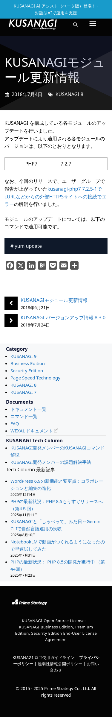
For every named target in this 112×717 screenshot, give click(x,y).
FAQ (14, 423)
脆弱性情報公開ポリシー (60, 663)
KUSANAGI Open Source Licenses (54, 620)
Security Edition (26, 370)
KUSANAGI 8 (69, 94)
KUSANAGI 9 (23, 356)
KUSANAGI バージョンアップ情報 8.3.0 (63, 317)
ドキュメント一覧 (28, 409)
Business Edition (27, 363)
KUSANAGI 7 (23, 392)
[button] (75, 25)
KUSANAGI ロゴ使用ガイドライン (44, 657)
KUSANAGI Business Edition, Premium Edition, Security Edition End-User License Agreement (56, 633)
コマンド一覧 (23, 416)
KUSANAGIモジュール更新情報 (54, 300)
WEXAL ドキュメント (31, 431)
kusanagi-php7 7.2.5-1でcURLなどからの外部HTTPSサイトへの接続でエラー (55, 196)
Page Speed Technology (35, 378)
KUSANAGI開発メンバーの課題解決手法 (50, 462)
